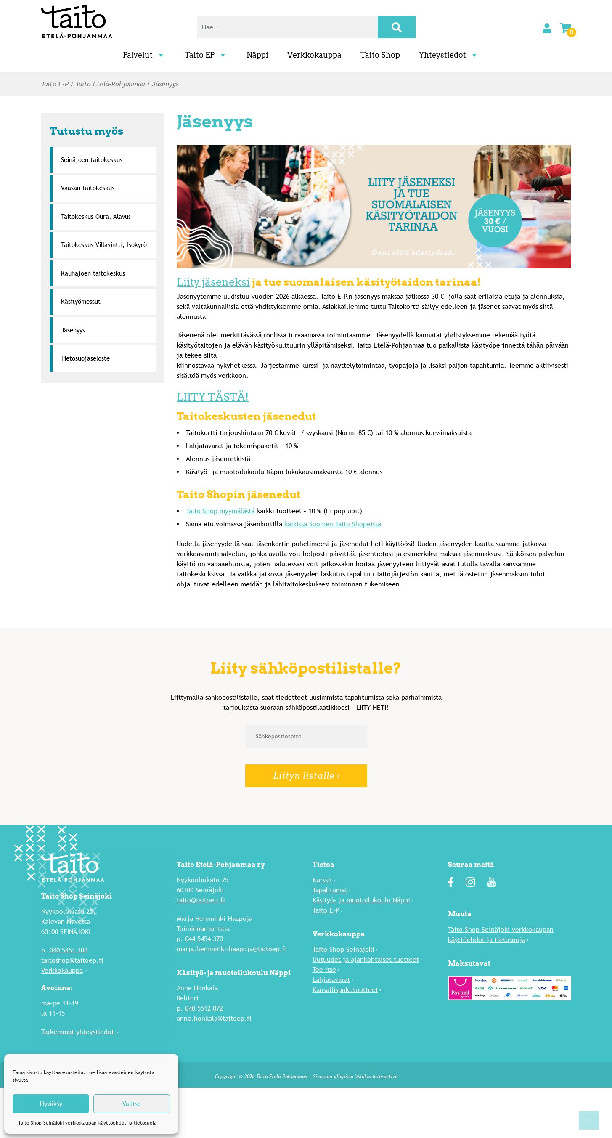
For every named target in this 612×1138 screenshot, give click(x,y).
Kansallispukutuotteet (345, 990)
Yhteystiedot (449, 54)
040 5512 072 (204, 1008)
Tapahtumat (330, 890)
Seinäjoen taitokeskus (91, 159)
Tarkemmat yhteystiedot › (80, 1032)
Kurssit (322, 880)
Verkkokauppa (314, 54)
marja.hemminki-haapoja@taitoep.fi (232, 949)
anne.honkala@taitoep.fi (214, 1018)
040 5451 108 (68, 950)
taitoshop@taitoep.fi (72, 960)
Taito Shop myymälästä (220, 511)
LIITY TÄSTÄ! (213, 396)
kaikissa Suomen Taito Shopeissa (332, 524)
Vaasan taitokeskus (87, 187)
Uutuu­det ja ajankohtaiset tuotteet (366, 959)
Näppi (257, 54)
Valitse (131, 1103)
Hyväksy (51, 1103)
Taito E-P (54, 84)
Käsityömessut (81, 301)
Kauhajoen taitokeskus (93, 273)
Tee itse (324, 970)
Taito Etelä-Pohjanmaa (110, 84)
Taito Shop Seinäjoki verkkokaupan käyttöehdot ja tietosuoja (87, 1123)
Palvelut (144, 54)
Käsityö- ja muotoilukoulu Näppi (361, 900)
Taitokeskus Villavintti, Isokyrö (104, 244)
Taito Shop (380, 54)
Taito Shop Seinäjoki (343, 949)
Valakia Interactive (376, 1077)
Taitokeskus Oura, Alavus (96, 216)
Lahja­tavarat (331, 980)
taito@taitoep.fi (201, 900)
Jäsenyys (73, 330)
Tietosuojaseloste (85, 358)
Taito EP (206, 54)
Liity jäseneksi (213, 282)
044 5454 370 (204, 939)
